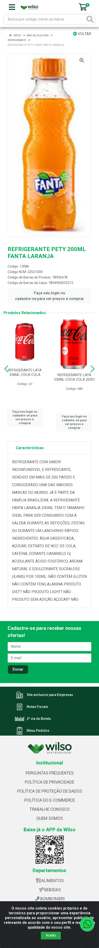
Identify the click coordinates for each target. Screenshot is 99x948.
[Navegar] (6, 369)
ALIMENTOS (49, 880)
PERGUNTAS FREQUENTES (50, 773)
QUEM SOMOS (49, 818)
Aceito (51, 935)
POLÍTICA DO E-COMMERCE (49, 800)
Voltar (82, 34)
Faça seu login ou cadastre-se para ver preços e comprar (49, 296)
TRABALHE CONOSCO (50, 809)
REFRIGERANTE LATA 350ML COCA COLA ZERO (74, 377)
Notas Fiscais (37, 707)
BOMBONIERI (49, 898)
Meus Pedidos (38, 730)
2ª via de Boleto (39, 719)
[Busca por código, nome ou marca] (44, 19)
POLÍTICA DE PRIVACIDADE (49, 782)
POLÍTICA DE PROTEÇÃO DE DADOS (49, 791)
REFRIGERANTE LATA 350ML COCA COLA (25, 372)
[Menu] (12, 7)
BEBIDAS (49, 889)
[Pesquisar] (90, 19)
